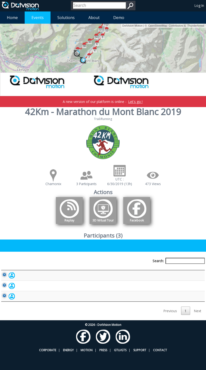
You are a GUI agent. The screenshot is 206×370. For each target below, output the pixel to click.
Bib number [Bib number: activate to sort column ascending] (74, 270)
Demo (118, 17)
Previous (170, 326)
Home (12, 17)
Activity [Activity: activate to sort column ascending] (157, 270)
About (94, 17)
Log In (199, 5)
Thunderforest (195, 25)
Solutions (66, 17)
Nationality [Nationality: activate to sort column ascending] (118, 270)
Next (197, 326)
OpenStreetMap (157, 25)
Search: (179, 261)
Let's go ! (135, 101)
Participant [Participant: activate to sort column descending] (32, 270)
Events (37, 17)
